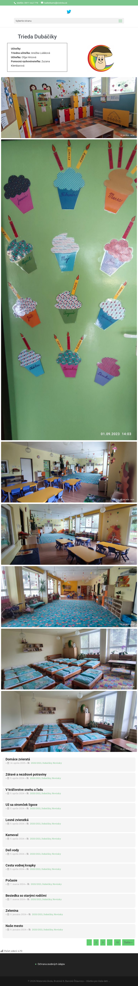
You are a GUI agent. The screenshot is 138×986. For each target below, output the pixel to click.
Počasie (11, 880)
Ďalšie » (128, 942)
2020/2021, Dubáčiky (41, 762)
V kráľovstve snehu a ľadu (24, 789)
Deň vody (12, 850)
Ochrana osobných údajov (51, 964)
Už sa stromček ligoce (21, 805)
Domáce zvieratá (18, 759)
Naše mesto (14, 926)
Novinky (57, 762)
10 (117, 942)
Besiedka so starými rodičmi (26, 895)
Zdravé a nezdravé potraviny (26, 774)
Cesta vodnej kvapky (21, 865)
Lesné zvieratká (17, 820)
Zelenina (12, 910)
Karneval (12, 835)
